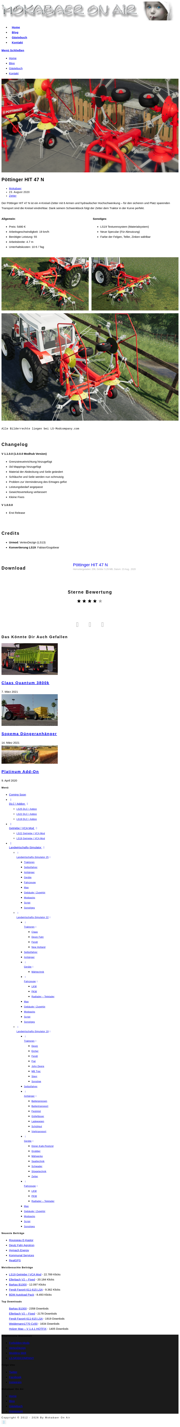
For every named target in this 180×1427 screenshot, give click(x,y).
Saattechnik (38, 1161)
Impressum (16, 1411)
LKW (34, 986)
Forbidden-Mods (19, 1342)
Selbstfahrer (31, 867)
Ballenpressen (39, 1101)
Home (12, 58)
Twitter (13, 1372)
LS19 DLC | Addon (26, 819)
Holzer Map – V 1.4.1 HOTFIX (27, 1328)
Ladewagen (38, 1121)
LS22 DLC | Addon (26, 814)
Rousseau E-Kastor (21, 1240)
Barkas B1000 (18, 1284)
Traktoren (29, 862)
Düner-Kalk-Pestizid (42, 1146)
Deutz (35, 1046)
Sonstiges (29, 907)
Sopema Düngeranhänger (29, 734)
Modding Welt (17, 1352)
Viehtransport (39, 1131)
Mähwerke (37, 1156)
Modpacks (29, 897)
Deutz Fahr (38, 937)
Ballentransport (40, 1106)
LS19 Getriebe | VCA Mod (30, 838)
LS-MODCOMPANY (21, 1358)
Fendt (35, 942)
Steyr (34, 1076)
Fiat (34, 1061)
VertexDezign (17, 1347)
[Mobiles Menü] (13, 50)
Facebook (15, 1377)
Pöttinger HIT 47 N (90, 564)
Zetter (12, 195)
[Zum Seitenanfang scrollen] (4, 1422)
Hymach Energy (19, 1250)
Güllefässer (38, 1116)
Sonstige (36, 1081)
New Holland (39, 947)
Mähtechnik (38, 972)
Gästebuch (16, 68)
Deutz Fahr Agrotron (21, 1245)
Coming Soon (17, 794)
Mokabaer (15, 188)
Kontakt (14, 73)
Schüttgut (37, 1126)
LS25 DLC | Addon (26, 809)
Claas (35, 932)
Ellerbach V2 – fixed (22, 1279)
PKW (34, 991)
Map (26, 887)
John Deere (38, 1066)
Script (27, 902)
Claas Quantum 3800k (25, 683)
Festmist (36, 1111)
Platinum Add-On (20, 772)
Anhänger (29, 872)
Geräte (28, 877)
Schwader (37, 1166)
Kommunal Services (21, 1255)
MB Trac (36, 1071)
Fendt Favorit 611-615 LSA (26, 1289)
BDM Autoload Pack (21, 1294)
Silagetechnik (39, 1171)
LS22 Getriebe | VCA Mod (30, 833)
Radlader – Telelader (43, 996)
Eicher (35, 1051)
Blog (12, 63)
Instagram (15, 1382)
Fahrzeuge (30, 882)
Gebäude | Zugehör (34, 892)
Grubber (36, 1151)
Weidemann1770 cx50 (23, 1323)
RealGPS (15, 1260)
